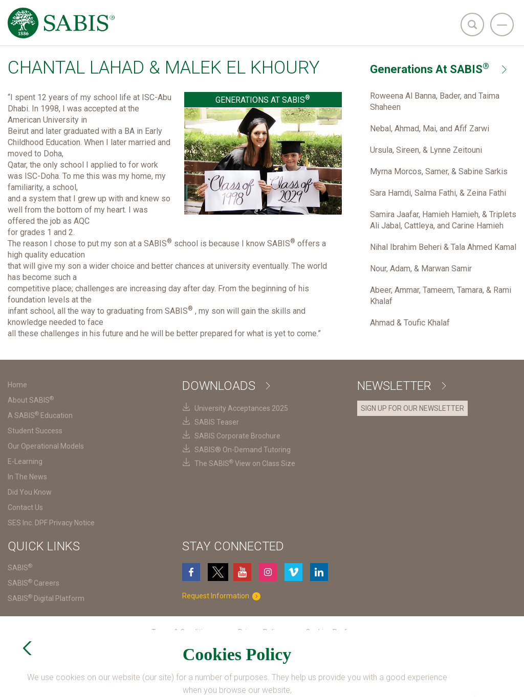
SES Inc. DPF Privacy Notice (51, 523)
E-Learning (25, 461)
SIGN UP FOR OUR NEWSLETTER (412, 408)
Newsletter (401, 386)
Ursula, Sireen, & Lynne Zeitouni (426, 150)
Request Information (223, 596)
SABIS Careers (33, 583)
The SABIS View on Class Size (244, 463)
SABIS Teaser (216, 422)
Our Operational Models (46, 446)
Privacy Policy (260, 632)
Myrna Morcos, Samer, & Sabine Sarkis (439, 171)
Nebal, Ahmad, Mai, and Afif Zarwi (429, 128)
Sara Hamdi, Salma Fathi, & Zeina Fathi (438, 193)
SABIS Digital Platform (46, 598)
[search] (472, 24)
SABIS (20, 568)
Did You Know (30, 492)
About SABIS (31, 400)
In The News (27, 477)
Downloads (226, 386)
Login (319, 681)
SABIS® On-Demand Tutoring (242, 450)
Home (17, 385)
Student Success (35, 431)
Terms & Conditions (182, 632)
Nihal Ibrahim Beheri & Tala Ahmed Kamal (443, 247)
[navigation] (502, 24)
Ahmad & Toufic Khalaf (410, 323)
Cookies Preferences (339, 632)
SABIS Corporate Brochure (237, 436)
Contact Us (25, 507)
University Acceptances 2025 (241, 408)
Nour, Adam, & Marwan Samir (421, 268)
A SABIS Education (40, 415)
